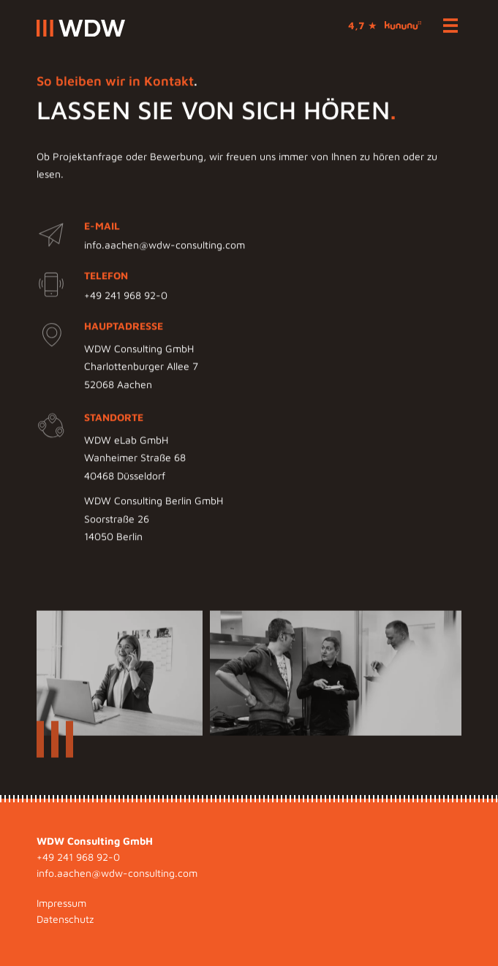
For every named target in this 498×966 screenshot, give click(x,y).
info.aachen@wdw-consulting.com (164, 246)
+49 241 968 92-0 (125, 295)
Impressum (61, 903)
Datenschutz (65, 919)
